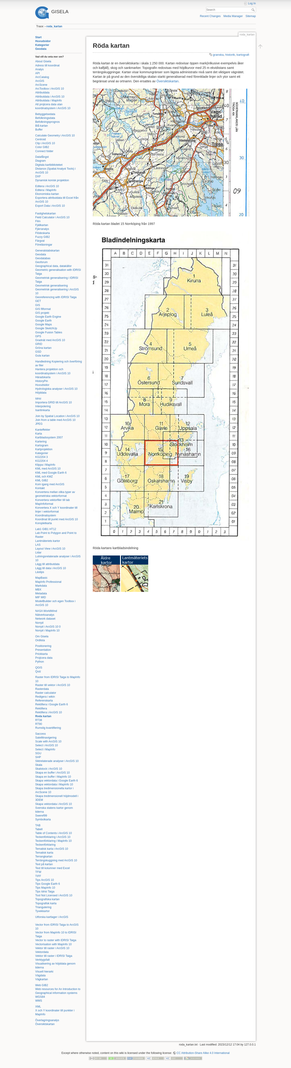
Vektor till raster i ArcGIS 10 (52, 948)
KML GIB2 (41, 480)
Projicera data (44, 657)
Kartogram (41, 445)
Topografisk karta (45, 903)
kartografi (243, 54)
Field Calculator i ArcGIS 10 (52, 217)
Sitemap (251, 16)
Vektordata (42, 952)
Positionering (43, 646)
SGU (38, 753)
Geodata (40, 48)
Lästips (39, 572)
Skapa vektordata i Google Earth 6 (56, 780)
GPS (38, 336)
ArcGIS (39, 81)
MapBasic (41, 577)
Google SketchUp (46, 328)
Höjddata (40, 392)
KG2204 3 (41, 457)
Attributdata (42, 92)
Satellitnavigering (45, 737)
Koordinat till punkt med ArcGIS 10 (56, 519)
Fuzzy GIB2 (42, 237)
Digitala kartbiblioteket (49, 164)
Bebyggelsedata (45, 114)
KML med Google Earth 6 (51, 472)
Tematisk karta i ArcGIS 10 (51, 848)
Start (38, 37)
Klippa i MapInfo (45, 464)
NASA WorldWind (46, 611)
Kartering (41, 441)
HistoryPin (41, 381)
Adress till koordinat (47, 65)
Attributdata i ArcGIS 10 (49, 96)
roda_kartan (54, 26)
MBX (38, 589)
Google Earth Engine (48, 316)
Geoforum (41, 262)
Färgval (40, 240)
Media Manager (233, 16)
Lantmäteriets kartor (47, 541)
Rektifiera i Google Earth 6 (51, 704)
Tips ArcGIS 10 (44, 880)
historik (230, 54)
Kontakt (40, 488)
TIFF (38, 876)
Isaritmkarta (42, 410)
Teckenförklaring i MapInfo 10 (53, 840)
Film (37, 221)
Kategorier (42, 45)
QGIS (38, 667)
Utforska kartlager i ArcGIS (51, 917)
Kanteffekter (42, 429)
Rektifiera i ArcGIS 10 (48, 712)
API (37, 73)
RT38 (38, 720)
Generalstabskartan (47, 250)
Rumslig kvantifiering (48, 727)
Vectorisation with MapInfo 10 (53, 944)
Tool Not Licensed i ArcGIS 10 (53, 895)
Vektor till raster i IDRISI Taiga (53, 955)
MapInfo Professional (48, 581)
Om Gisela (41, 636)
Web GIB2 (41, 985)
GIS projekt (42, 312)
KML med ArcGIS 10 (47, 468)
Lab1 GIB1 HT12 (45, 529)
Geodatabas (42, 258)
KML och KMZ (44, 476)
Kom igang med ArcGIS (49, 484)
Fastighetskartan (45, 213)
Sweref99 (41, 815)
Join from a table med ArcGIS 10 (55, 420)
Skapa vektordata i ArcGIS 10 (53, 804)
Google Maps (43, 324)
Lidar (38, 552)
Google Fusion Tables (48, 332)
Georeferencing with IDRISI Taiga (56, 297)
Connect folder (44, 151)
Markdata (41, 585)
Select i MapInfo (45, 749)
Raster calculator (45, 692)
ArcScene (41, 84)
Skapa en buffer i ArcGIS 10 (52, 772)
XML (38, 1006)
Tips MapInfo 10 (45, 887)
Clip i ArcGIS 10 (45, 143)
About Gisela (43, 61)
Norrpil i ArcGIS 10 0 (48, 626)
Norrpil (39, 622)
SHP (38, 757)
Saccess (40, 733)
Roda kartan (43, 716)
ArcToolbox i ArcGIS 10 (49, 88)
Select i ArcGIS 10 (46, 745)
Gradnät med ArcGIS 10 (50, 340)
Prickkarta (41, 654)
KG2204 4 (41, 460)
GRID (38, 344)
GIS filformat (43, 309)
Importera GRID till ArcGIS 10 (53, 402)
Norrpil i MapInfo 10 (47, 630)
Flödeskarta (42, 233)
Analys (39, 69)
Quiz (38, 671)
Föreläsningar (43, 244)
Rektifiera (41, 708)
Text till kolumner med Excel (52, 868)
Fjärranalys (42, 229)
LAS (37, 544)
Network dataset (45, 618)
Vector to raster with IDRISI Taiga (55, 940)
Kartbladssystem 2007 (49, 437)
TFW (38, 872)
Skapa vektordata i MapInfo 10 (54, 784)
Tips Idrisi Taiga (44, 891)
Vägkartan (41, 979)
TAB (37, 825)
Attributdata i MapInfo (48, 100)
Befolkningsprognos (47, 121)
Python (39, 661)
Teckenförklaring (45, 844)
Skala (38, 764)
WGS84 (40, 996)
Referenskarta (44, 700)
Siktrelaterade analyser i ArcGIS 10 (57, 761)
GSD (38, 351)
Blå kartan (41, 125)
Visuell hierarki (44, 971)
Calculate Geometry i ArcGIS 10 (55, 135)
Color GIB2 (42, 147)
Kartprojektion (44, 449)
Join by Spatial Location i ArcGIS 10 (57, 416)
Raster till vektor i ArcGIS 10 (52, 685)
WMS (38, 1000)
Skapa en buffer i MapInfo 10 (53, 776)
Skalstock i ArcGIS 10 (48, 768)
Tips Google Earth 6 (47, 883)
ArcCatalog (42, 77)
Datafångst (42, 156)
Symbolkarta (43, 819)
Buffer (39, 129)
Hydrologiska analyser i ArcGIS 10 (56, 388)
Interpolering (43, 406)
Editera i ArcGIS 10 (47, 186)
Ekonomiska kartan (47, 194)
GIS (37, 305)
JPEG (39, 423)
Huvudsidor (43, 41)
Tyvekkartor (42, 911)
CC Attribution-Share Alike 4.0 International (203, 1053)
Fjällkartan (41, 225)
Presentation (43, 649)
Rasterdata (42, 689)
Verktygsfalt (42, 959)
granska (218, 54)
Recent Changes (210, 16)
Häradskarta (42, 377)
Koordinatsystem (45, 515)
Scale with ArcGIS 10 (48, 741)
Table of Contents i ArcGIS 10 (53, 833)
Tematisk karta (44, 852)
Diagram (40, 160)
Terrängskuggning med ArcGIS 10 (56, 860)
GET (38, 301)
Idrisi (38, 398)
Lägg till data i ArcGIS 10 (50, 568)
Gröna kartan (43, 347)
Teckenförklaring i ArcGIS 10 (52, 837)
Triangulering (43, 907)
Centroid (40, 139)
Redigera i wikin (45, 696)
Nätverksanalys (44, 614)
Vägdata (40, 975)
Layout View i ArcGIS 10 (50, 548)
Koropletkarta (43, 523)
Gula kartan (42, 355)
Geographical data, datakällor (53, 266)
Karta (38, 433)
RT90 (38, 724)
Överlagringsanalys (47, 1020)
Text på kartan (44, 864)
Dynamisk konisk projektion (52, 180)
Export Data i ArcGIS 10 (50, 205)
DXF (38, 176)
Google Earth (43, 320)
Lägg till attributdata (47, 564)
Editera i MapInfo (45, 190)
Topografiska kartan (47, 899)
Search (253, 9)
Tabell (39, 829)
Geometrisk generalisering (51, 285)
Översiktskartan (45, 1024)
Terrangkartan (44, 856)
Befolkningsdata (45, 118)
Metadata (41, 593)
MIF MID (40, 597)
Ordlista (40, 640)
